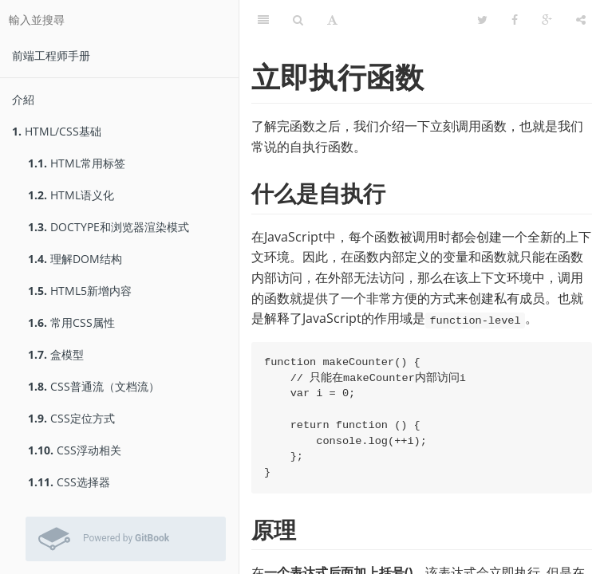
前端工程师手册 (51, 55)
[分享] (581, 20)
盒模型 (56, 354)
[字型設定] (332, 20)
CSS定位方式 (71, 418)
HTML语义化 (71, 194)
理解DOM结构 (75, 258)
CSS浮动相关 (74, 450)
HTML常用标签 (76, 163)
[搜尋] (298, 20)
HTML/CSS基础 (56, 131)
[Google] (547, 20)
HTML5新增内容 (80, 290)
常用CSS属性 (71, 322)
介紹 (23, 99)
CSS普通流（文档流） (94, 386)
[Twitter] (482, 20)
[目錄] (263, 20)
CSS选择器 (69, 481)
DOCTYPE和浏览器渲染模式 (108, 226)
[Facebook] (514, 20)
